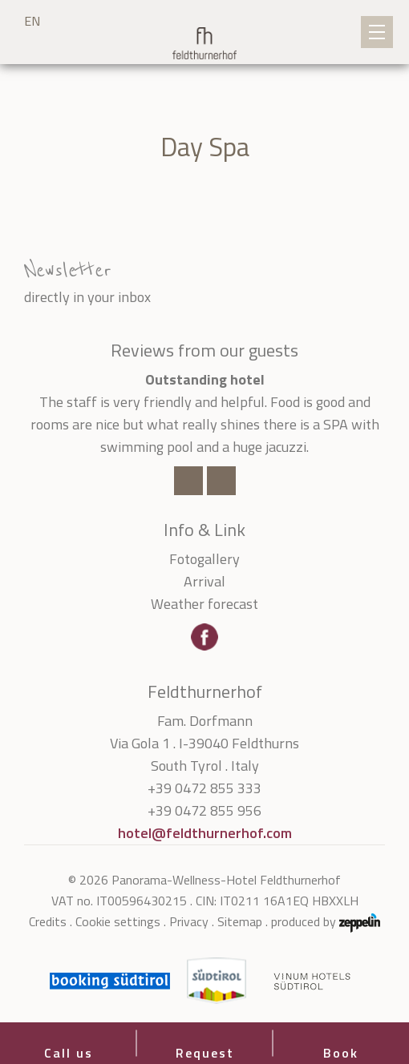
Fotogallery (204, 559)
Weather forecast (204, 604)
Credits (48, 921)
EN (32, 20)
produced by (325, 922)
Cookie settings (117, 921)
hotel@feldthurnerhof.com (205, 833)
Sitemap (239, 921)
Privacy (189, 921)
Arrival (204, 581)
